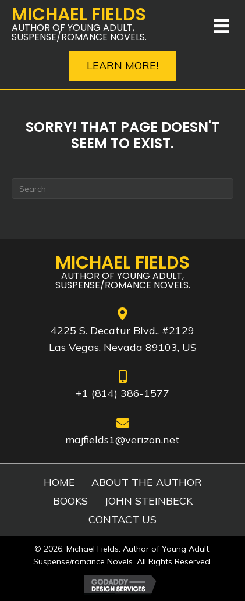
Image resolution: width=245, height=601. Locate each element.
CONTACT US (122, 519)
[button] (122, 66)
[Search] (122, 188)
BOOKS (70, 501)
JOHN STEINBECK (148, 501)
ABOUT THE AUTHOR (146, 482)
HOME (59, 482)
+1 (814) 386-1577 (122, 393)
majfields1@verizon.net (122, 439)
